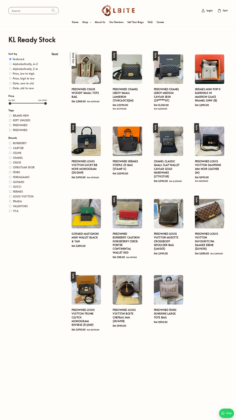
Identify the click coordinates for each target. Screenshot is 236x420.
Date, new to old (23, 83)
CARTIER (18, 148)
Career (160, 22)
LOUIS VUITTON (23, 196)
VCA (16, 211)
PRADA (17, 201)
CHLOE (17, 162)
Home (75, 22)
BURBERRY (20, 143)
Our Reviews (116, 22)
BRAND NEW (21, 115)
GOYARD (18, 182)
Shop (85, 22)
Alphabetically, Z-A (25, 69)
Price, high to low (24, 78)
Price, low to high (24, 73)
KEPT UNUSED (21, 120)
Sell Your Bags (135, 22)
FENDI (16, 172)
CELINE (17, 153)
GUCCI (17, 186)
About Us (100, 22)
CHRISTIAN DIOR (24, 167)
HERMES (18, 191)
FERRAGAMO (21, 177)
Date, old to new (23, 88)
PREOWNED (20, 125)
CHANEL (18, 157)
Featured (18, 59)
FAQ (150, 22)
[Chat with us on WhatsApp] (226, 413)
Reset (55, 53)
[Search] (53, 10)
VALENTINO (20, 206)
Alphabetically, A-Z (25, 64)
